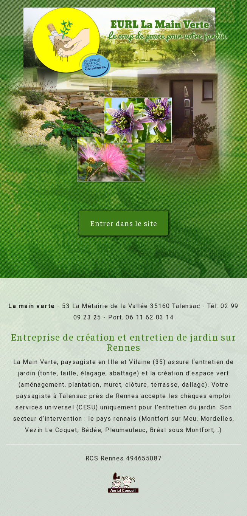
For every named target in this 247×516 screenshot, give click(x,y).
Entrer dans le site (123, 223)
